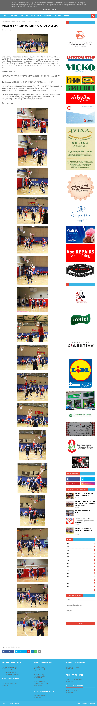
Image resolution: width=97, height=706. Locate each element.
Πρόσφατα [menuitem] (24, 16)
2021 (81, 560)
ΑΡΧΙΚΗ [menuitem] (5, 16)
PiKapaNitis (6, 30)
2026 (81, 543)
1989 (81, 590)
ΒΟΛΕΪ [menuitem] (33, 16)
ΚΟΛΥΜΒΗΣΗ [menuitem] (48, 16)
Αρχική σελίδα (6, 21)
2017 (81, 573)
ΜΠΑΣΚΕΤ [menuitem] (14, 16)
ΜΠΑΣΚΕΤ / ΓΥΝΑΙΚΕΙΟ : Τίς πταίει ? (83, 512)
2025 (81, 547)
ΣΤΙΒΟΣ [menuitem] (66, 16)
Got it (54, 9)
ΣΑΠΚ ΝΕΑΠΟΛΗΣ (16, 703)
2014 (81, 583)
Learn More (46, 9)
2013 (81, 586)
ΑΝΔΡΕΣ (8, 647)
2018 (81, 570)
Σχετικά (84, 703)
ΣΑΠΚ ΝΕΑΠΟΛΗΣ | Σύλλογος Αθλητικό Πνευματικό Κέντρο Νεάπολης (84, 520)
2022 (81, 557)
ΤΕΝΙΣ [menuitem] (39, 16)
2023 (81, 553)
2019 (81, 567)
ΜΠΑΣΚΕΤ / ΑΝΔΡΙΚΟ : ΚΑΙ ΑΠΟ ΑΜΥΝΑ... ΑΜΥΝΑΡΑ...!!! (84, 494)
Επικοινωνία (91, 703)
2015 (81, 580)
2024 (81, 550)
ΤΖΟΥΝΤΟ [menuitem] (58, 16)
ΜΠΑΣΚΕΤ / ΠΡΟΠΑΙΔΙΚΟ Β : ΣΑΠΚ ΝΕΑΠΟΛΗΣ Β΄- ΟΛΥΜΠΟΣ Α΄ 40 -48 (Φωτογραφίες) (85, 503)
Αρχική (79, 703)
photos (13, 21)
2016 (81, 577)
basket (13, 647)
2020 (81, 563)
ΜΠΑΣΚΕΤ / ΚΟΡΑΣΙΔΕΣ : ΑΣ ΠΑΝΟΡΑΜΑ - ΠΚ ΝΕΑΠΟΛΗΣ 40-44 (84, 530)
